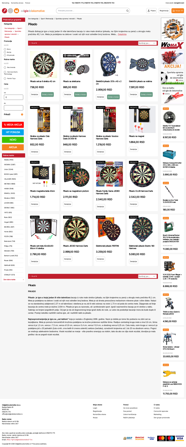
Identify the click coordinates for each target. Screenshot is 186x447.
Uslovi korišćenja (129, 414)
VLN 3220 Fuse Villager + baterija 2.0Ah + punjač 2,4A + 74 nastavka (172, 276)
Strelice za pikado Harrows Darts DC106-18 (74, 137)
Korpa (95, 418)
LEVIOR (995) (8, 203)
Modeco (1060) (9, 198)
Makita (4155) (8, 160)
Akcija (7, 52)
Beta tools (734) (9, 241)
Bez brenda (9, 67)
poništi (6, 45)
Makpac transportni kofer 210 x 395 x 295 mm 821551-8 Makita (172, 165)
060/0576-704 (109, 3)
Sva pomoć (127, 411)
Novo (7, 49)
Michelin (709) (9, 251)
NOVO (13, 139)
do (5, 103)
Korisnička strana (17, 3)
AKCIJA (13, 147)
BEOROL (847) (9, 227)
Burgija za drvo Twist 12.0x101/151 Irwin (170, 201)
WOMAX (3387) (9, 165)
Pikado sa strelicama (71, 81)
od (5, 93)
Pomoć (27, 3)
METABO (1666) (9, 184)
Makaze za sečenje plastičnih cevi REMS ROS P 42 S (172, 384)
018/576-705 (98, 3)
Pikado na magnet (136, 136)
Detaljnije (34, 94)
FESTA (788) (8, 236)
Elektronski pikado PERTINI (107, 246)
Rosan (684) (8, 260)
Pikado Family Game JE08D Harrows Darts (108, 192)
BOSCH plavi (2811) (10, 174)
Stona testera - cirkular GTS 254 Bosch (171, 348)
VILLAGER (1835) (10, 179)
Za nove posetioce (130, 408)
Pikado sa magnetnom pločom (76, 191)
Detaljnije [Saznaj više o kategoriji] (122, 34)
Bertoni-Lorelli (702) (11, 256)
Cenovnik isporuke (161, 411)
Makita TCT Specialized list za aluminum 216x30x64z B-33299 (171, 128)
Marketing (5, 3)
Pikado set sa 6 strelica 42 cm (42, 81)
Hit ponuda (9, 55)
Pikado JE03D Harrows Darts (75, 246)
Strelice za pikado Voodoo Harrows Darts (107, 137)
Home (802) (8, 232)
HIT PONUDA (13, 132)
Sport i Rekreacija (47, 19)
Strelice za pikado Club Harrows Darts (40, 137)
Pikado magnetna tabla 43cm (42, 191)
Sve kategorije (10, 28)
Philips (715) (8, 246)
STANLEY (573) (9, 275)
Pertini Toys (10, 79)
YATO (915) (8, 212)
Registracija (97, 411)
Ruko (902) (8, 217)
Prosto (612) (8, 270)
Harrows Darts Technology (10, 73)
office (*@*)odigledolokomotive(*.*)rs (19, 440)
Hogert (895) (8, 222)
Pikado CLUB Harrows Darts (141, 191)
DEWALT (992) (9, 208)
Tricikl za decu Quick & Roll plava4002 (171, 313)
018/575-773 (79, 3)
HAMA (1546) (9, 189)
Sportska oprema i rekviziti (65, 19)
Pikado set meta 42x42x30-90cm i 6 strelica (42, 247)
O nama (157, 408)
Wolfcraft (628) (9, 265)
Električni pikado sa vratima (140, 81)
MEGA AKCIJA (13, 124)
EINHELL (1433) (9, 193)
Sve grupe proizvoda (162, 418)
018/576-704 (88, 3)
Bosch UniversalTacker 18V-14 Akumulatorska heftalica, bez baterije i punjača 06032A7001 (171, 238)
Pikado (7, 37)
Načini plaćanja (129, 418)
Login (95, 408)
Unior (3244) (8, 169)
